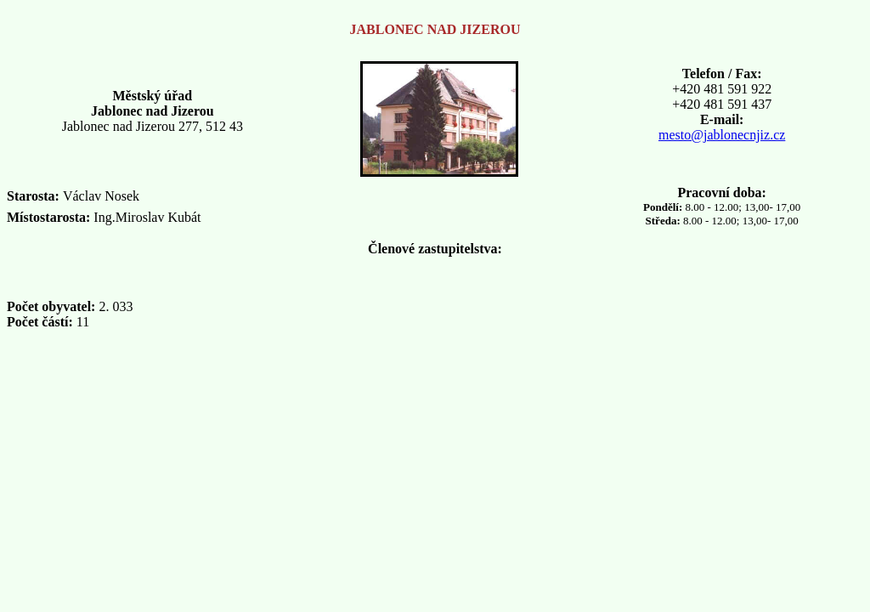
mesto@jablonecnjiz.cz (721, 135)
